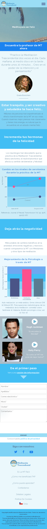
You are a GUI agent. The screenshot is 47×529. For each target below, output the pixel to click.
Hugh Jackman (35, 327)
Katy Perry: (35, 350)
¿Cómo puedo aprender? (23, 483)
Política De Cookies (23, 499)
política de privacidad (30, 439)
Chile (25, 504)
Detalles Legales (23, 494)
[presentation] (18, 427)
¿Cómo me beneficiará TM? (24, 477)
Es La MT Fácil (23, 472)
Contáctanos (23, 488)
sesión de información (28, 373)
